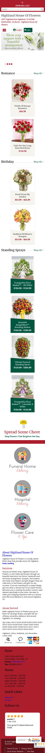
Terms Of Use (12, 748)
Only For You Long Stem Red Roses (22, 146)
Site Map (30, 751)
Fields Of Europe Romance (23, 107)
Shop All (39, 73)
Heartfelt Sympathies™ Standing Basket (22, 324)
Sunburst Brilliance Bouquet (22, 235)
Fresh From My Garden (22, 195)
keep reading (8, 563)
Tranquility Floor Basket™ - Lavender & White (22, 404)
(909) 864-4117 (22, 5)
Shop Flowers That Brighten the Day (22, 436)
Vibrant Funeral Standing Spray (22, 363)
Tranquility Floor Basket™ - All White (22, 284)
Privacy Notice (27, 748)
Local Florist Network (15, 751)
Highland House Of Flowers (21, 15)
